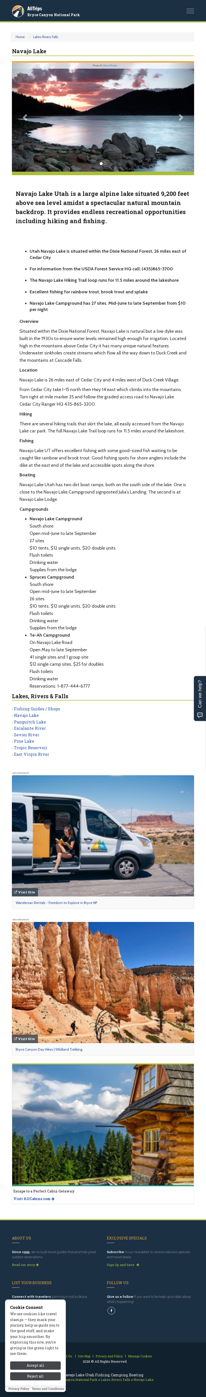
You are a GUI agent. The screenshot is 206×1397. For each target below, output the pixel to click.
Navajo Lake (26, 715)
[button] (25, 117)
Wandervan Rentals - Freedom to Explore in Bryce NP (56, 902)
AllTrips (34, 8)
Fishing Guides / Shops (37, 708)
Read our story (25, 1264)
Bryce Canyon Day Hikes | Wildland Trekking (49, 1049)
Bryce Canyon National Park (53, 14)
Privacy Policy (18, 1389)
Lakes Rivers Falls (45, 37)
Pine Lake (24, 741)
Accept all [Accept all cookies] (35, 1365)
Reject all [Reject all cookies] (35, 1376)
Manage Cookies (140, 1356)
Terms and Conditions (48, 1389)
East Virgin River (31, 754)
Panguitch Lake (30, 722)
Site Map (84, 1356)
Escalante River (30, 728)
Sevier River (26, 734)
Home (20, 37)
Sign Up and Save (123, 1264)
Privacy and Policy (109, 1356)
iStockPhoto (110, 65)
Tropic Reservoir (30, 747)
